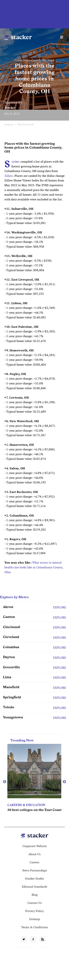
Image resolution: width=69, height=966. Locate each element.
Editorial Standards (34, 887)
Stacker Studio (34, 878)
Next (64, 782)
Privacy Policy (34, 911)
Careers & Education (26, 805)
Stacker (10, 107)
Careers (34, 862)
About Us (35, 854)
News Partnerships (34, 870)
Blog (35, 895)
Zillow (9, 176)
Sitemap (34, 919)
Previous (4, 782)
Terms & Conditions (34, 927)
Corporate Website (34, 846)
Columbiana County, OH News (34, 60)
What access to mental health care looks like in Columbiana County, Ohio (33, 567)
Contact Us (34, 903)
